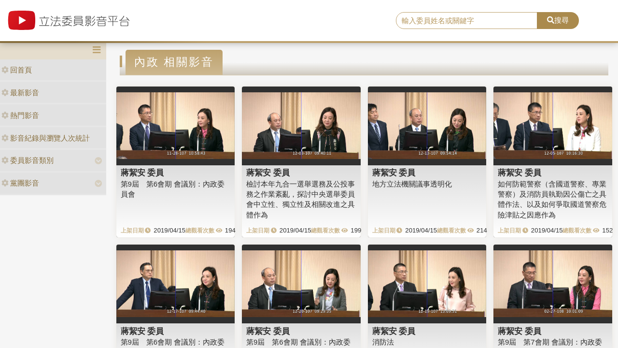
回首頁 (16, 70)
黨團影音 (20, 183)
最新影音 (20, 92)
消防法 (383, 342)
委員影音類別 (27, 160)
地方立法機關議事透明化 (412, 184)
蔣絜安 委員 (142, 172)
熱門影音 (20, 115)
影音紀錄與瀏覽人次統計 (45, 138)
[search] (466, 20)
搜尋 (558, 20)
